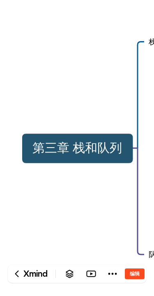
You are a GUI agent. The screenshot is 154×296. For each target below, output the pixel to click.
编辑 (135, 273)
